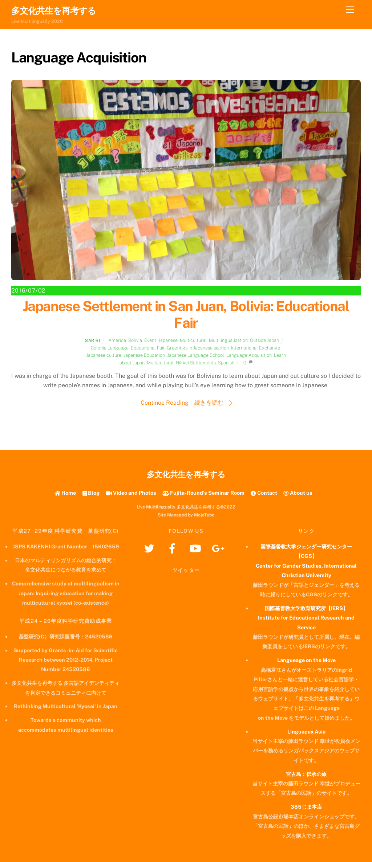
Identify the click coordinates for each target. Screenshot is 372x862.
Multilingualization (228, 340)
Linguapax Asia (306, 731)
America (117, 340)
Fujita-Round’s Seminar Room (203, 493)
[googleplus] (219, 548)
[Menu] (350, 10)
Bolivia (135, 340)
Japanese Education (144, 355)
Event (150, 340)
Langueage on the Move (306, 660)
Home (65, 493)
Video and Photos (131, 493)
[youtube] (196, 548)
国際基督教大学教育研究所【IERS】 (306, 608)
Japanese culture (103, 355)
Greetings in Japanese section (198, 348)
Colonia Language (110, 348)
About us (297, 493)
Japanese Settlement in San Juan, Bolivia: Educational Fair (186, 314)
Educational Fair (148, 348)
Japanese (168, 340)
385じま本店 (306, 807)
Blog (91, 493)
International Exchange (255, 348)
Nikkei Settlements (196, 362)
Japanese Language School (195, 355)
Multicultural (193, 340)
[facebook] (173, 548)
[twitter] (151, 548)
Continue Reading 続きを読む (182, 402)
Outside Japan (264, 340)
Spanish (226, 362)
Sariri (92, 340)
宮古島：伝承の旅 (306, 774)
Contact (264, 493)
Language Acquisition (249, 355)
